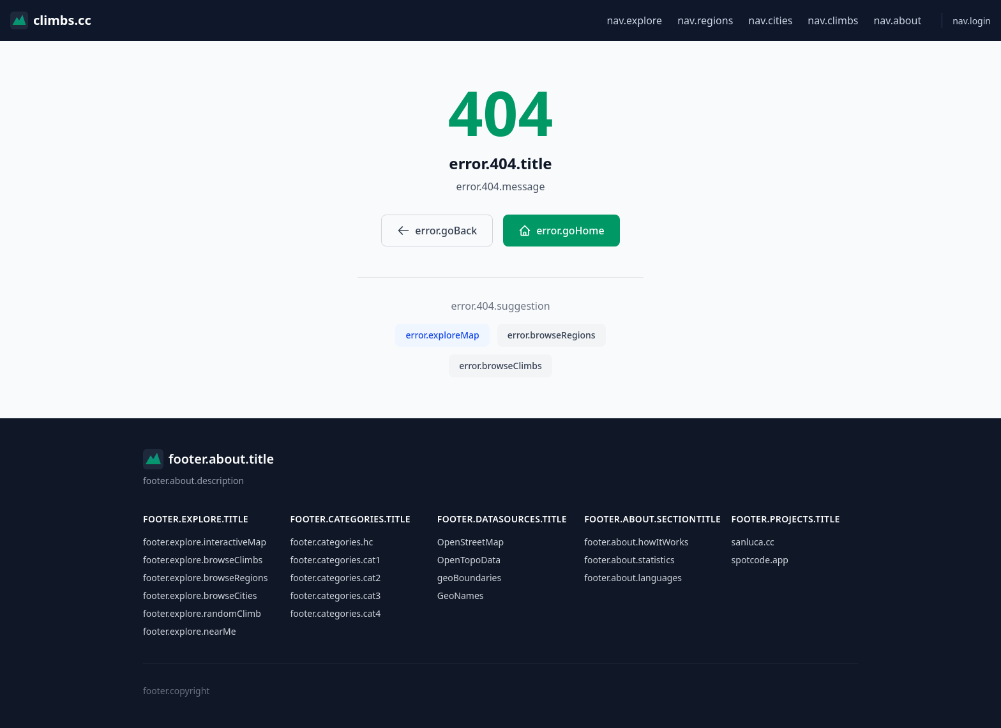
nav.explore (634, 20)
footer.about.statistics (629, 560)
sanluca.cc (753, 542)
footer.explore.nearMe (189, 631)
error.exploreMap (442, 335)
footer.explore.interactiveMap (204, 542)
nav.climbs (833, 20)
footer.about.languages (633, 578)
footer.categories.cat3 (335, 595)
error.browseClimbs (500, 366)
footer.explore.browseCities (200, 595)
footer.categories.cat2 (335, 578)
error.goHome (561, 231)
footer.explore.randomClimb (202, 613)
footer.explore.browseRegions (205, 578)
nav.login (971, 21)
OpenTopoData (468, 560)
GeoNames (460, 595)
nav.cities (770, 20)
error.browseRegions (552, 335)
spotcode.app (760, 560)
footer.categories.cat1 (335, 560)
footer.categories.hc (331, 542)
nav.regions (705, 20)
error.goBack (437, 231)
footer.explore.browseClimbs (202, 560)
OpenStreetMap (470, 542)
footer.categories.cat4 (335, 613)
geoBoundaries (469, 578)
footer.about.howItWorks (636, 542)
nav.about (897, 20)
